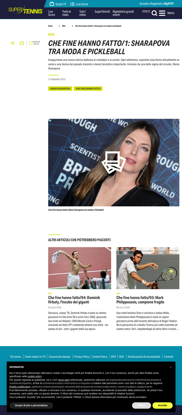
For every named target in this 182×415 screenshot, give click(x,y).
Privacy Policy (82, 357)
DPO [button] (113, 357)
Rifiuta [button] (141, 405)
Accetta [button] (162, 405)
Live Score (79, 4)
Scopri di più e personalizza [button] (31, 405)
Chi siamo (15, 357)
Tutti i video (82, 13)
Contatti (168, 357)
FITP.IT (146, 12)
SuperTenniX (102, 12)
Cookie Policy (99, 357)
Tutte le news (66, 13)
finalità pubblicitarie (19, 386)
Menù (166, 13)
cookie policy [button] (34, 376)
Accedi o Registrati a (157, 4)
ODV (121, 357)
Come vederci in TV (35, 357)
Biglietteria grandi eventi (123, 13)
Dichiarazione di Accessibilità (144, 357)
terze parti (63, 379)
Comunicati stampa (59, 357)
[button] (171, 367)
